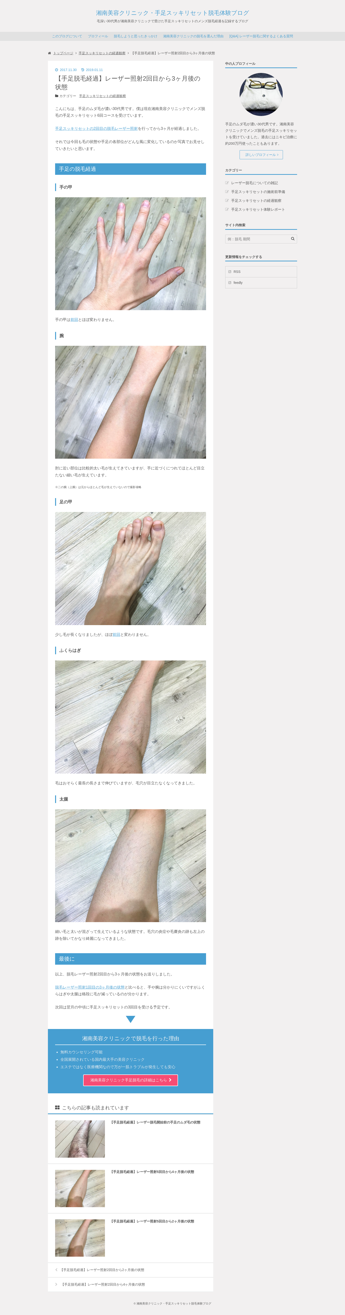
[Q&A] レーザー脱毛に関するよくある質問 (261, 36)
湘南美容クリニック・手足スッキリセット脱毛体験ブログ (172, 13)
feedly (238, 283)
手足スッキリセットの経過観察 (102, 96)
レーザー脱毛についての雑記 (254, 183)
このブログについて (67, 36)
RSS (237, 272)
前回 (74, 320)
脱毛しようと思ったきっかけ (135, 36)
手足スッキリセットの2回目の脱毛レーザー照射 (96, 129)
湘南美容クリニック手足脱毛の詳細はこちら (128, 1080)
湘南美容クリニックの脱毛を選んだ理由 (193, 36)
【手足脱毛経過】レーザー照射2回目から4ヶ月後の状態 (100, 1284)
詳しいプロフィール (261, 155)
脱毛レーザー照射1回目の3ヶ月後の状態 (90, 987)
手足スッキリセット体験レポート (258, 209)
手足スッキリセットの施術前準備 (258, 192)
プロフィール (98, 36)
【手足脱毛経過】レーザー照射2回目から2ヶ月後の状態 (99, 1270)
